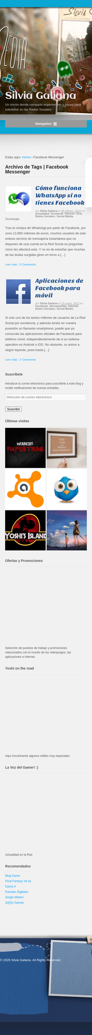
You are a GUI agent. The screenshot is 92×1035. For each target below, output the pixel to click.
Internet (70, 213)
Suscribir (13, 409)
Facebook (57, 213)
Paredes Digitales (16, 892)
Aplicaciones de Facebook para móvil (59, 288)
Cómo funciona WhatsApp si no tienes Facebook (59, 195)
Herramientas (58, 306)
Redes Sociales (45, 216)
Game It (10, 886)
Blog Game (12, 875)
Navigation (43, 123)
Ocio (79, 213)
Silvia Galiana (40, 96)
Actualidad (42, 213)
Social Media (65, 216)
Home (26, 157)
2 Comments (28, 359)
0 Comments (28, 264)
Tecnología (12, 218)
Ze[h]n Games (14, 902)
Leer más (11, 264)
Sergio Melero (14, 897)
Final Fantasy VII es (18, 881)
